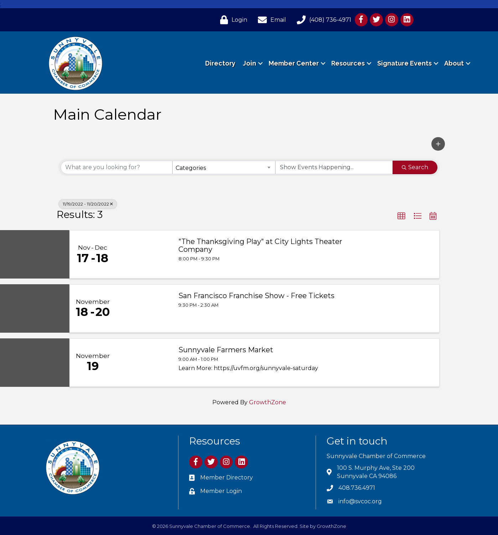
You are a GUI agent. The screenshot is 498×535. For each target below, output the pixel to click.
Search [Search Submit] (415, 167)
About (454, 63)
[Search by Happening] (334, 167)
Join (249, 63)
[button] (438, 144)
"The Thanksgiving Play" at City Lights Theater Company (260, 245)
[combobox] (223, 167)
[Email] (270, 20)
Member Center (294, 63)
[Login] (232, 20)
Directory (220, 63)
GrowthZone (267, 402)
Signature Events (404, 63)
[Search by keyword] (116, 167)
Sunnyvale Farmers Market (225, 350)
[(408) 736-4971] (322, 20)
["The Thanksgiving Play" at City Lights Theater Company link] (143, 254)
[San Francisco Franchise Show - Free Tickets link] (143, 308)
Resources (348, 63)
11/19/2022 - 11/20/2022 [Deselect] (88, 204)
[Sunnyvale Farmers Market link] (143, 362)
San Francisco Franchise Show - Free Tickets (256, 296)
